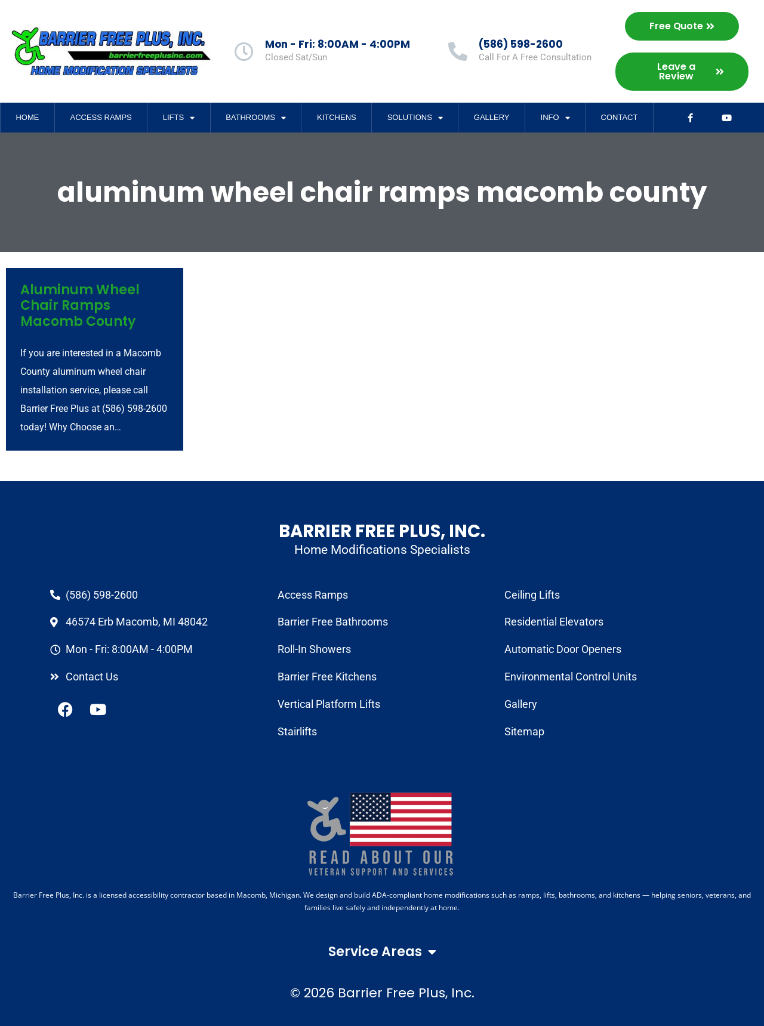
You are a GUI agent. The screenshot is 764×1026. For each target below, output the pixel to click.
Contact (619, 117)
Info (555, 118)
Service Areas (382, 952)
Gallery (492, 117)
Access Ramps (100, 117)
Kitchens (336, 117)
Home (27, 117)
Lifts (179, 118)
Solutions (415, 118)
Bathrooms (256, 118)
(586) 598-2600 (521, 44)
